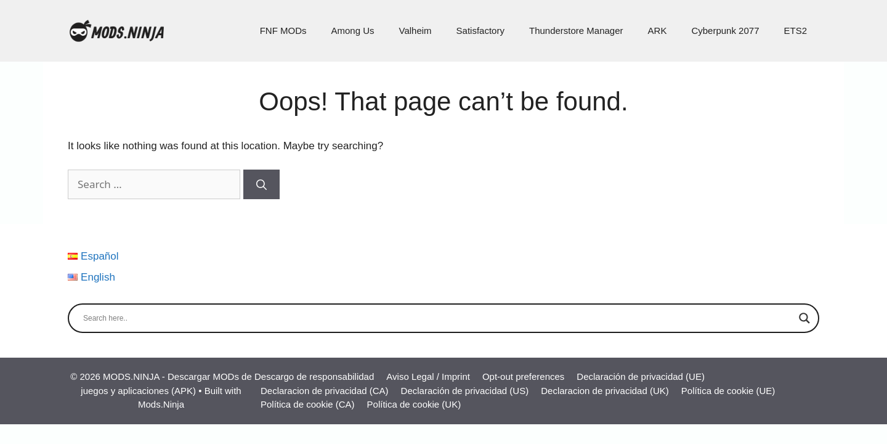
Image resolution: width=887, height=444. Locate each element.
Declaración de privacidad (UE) (641, 376)
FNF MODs (283, 30)
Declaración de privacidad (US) (465, 390)
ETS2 (795, 30)
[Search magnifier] (804, 318)
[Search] (261, 184)
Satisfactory (480, 30)
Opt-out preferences (523, 376)
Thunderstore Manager (576, 30)
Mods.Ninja (161, 404)
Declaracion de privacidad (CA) (325, 390)
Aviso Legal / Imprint (428, 376)
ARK (657, 30)
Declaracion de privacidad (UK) (605, 390)
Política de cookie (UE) (728, 390)
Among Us (352, 30)
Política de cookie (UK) (414, 404)
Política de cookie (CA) (308, 404)
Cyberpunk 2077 (725, 30)
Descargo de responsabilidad (314, 376)
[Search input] (438, 318)
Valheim (415, 30)
